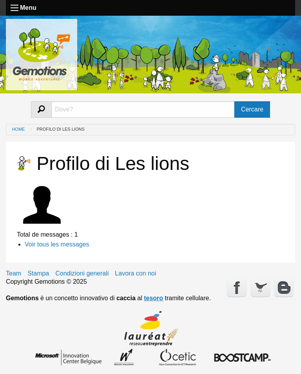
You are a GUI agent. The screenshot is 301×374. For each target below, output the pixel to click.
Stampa (38, 273)
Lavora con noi (135, 273)
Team (13, 273)
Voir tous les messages (57, 244)
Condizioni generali (82, 273)
